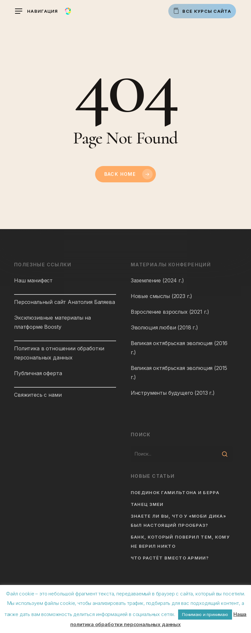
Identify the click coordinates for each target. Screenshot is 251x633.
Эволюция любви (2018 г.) (164, 327)
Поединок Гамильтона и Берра (175, 492)
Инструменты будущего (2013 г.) (173, 393)
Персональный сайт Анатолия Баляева (64, 302)
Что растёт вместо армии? (170, 557)
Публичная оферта (38, 373)
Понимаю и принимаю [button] (205, 614)
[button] (36, 11)
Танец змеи (147, 504)
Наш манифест (33, 280)
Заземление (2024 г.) (157, 280)
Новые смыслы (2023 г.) (161, 296)
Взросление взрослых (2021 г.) (170, 311)
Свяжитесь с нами (37, 394)
